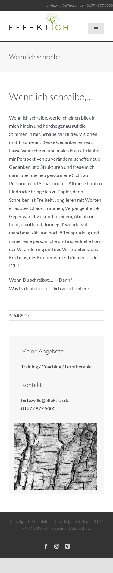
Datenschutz (80, 528)
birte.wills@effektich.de (64, 5)
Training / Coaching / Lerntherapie (56, 366)
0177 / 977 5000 (38, 408)
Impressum (55, 528)
